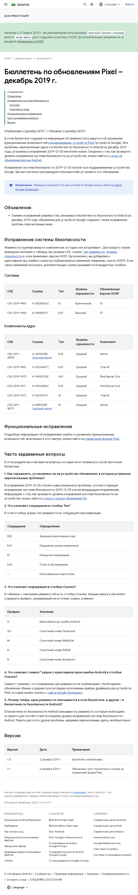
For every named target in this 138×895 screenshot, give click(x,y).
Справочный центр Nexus (108, 831)
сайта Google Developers (65, 693)
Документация (16, 15)
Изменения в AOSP (30, 41)
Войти (129, 4)
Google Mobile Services (107, 843)
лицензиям (79, 792)
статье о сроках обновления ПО (65, 498)
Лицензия (93, 873)
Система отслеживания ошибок (112, 854)
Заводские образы (15, 846)
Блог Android (56, 831)
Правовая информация (69, 873)
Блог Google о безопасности (66, 837)
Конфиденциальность (115, 873)
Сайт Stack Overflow (105, 849)
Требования (11, 825)
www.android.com (104, 837)
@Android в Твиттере (61, 820)
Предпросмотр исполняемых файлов (21, 839)
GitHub (8, 860)
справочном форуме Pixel (102, 439)
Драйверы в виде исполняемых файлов (22, 853)
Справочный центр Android (109, 820)
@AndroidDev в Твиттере (63, 825)
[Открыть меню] (5, 4)
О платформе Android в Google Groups (63, 845)
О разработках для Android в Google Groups (66, 853)
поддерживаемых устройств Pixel (71, 143)
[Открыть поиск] (85, 4)
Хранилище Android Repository (22, 820)
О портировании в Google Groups (69, 860)
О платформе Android (17, 873)
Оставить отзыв (17, 879)
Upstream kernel (42, 357)
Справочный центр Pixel (107, 825)
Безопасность (44, 58)
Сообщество (43, 873)
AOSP (7, 58)
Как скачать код (14, 831)
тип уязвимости (94, 252)
